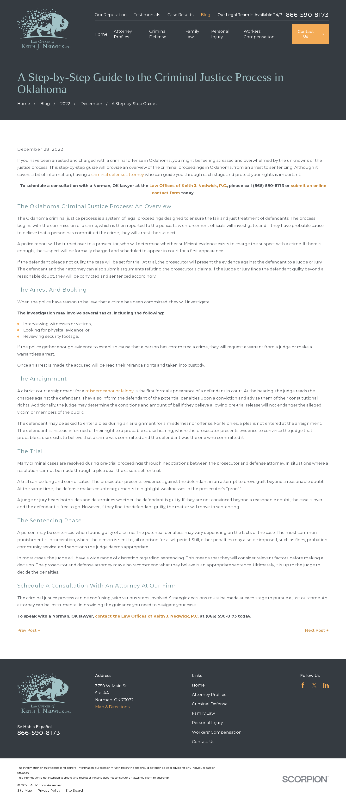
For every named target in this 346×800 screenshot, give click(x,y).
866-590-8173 (307, 15)
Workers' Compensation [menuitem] (259, 34)
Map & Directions (112, 706)
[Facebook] (303, 685)
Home (198, 685)
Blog (205, 14)
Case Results (180, 14)
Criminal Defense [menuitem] (158, 34)
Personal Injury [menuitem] (220, 34)
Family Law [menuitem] (192, 34)
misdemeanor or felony (109, 390)
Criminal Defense (210, 703)
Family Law (203, 713)
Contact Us (203, 741)
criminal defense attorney (117, 174)
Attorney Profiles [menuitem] (123, 34)
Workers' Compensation (217, 732)
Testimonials (147, 14)
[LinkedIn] (326, 685)
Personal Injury (207, 722)
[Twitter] (314, 685)
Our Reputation (111, 14)
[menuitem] (24, 790)
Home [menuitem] (101, 34)
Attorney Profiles (209, 694)
